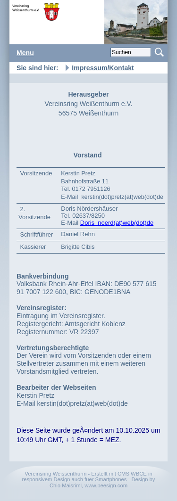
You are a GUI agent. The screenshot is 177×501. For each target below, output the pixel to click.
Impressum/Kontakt (103, 68)
